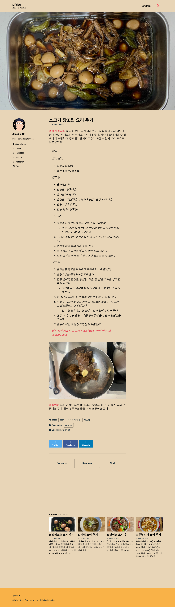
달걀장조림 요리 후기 (61, 548)
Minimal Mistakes (49, 600)
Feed (16, 596)
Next (112, 476)
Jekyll (37, 600)
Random (145, 5)
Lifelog (19, 6)
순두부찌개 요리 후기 (148, 548)
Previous (61, 476)
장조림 (87, 436)
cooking (68, 441)
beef (62, 436)
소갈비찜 (54, 420)
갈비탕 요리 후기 (88, 548)
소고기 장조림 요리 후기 (71, 120)
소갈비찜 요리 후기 (118, 548)
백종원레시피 (73, 436)
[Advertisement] (106, 507)
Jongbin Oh (19, 134)
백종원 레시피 (57, 130)
